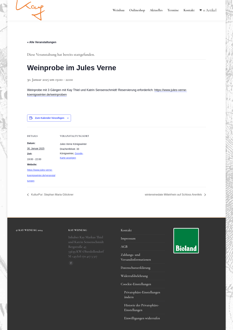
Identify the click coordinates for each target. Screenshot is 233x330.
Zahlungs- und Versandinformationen (136, 257)
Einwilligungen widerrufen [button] (142, 318)
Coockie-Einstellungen (136, 284)
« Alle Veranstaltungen (41, 42)
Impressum (128, 238)
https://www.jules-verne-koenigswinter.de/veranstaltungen (41, 175)
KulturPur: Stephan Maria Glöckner (52, 194)
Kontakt (126, 230)
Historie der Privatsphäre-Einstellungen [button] (141, 307)
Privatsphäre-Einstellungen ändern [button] (142, 294)
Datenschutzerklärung (135, 268)
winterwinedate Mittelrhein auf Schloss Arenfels (174, 194)
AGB (124, 247)
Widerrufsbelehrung (134, 276)
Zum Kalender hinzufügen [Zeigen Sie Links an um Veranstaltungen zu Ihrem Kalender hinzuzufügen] (49, 118)
